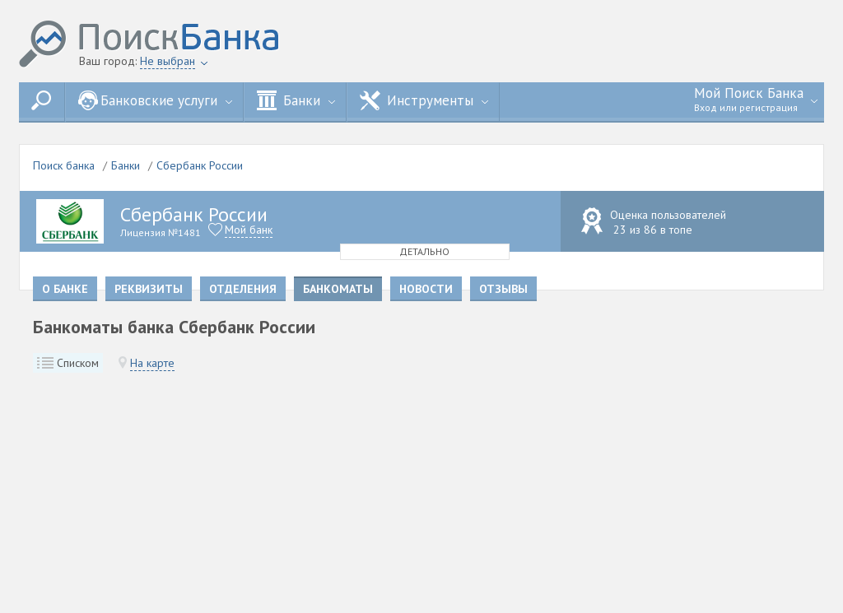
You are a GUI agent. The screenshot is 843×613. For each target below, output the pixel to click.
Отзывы (503, 288)
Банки (296, 100)
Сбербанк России (199, 165)
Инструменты (424, 100)
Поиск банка (64, 165)
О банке (65, 288)
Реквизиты (148, 288)
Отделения (243, 288)
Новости (426, 288)
